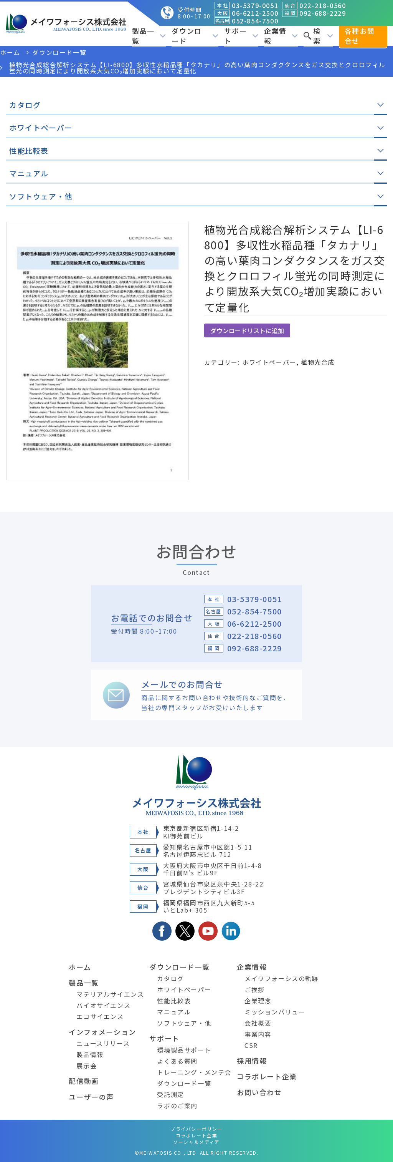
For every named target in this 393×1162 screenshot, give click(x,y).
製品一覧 (149, 36)
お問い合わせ (259, 1092)
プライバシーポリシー (196, 1128)
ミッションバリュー (274, 1011)
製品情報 (89, 1054)
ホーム (80, 967)
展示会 (86, 1065)
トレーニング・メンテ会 (194, 1072)
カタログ (170, 978)
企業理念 (257, 1000)
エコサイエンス (100, 1016)
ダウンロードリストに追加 (247, 330)
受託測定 (170, 1094)
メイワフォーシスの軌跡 (281, 978)
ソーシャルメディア (196, 1142)
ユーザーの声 (91, 1097)
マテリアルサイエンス (110, 994)
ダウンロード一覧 (179, 967)
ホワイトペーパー (269, 362)
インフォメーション (102, 1032)
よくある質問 (177, 1061)
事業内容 (257, 1034)
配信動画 (84, 1081)
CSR (251, 1045)
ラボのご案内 (177, 1105)
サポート (241, 36)
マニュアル (174, 1011)
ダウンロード (195, 36)
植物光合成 (318, 362)
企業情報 (281, 36)
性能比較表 (174, 1000)
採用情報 (252, 1061)
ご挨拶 (254, 989)
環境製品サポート (184, 1049)
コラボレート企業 (267, 1076)
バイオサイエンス (103, 1005)
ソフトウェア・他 (184, 1023)
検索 (318, 36)
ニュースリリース (103, 1043)
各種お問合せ (360, 36)
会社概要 (257, 1023)
